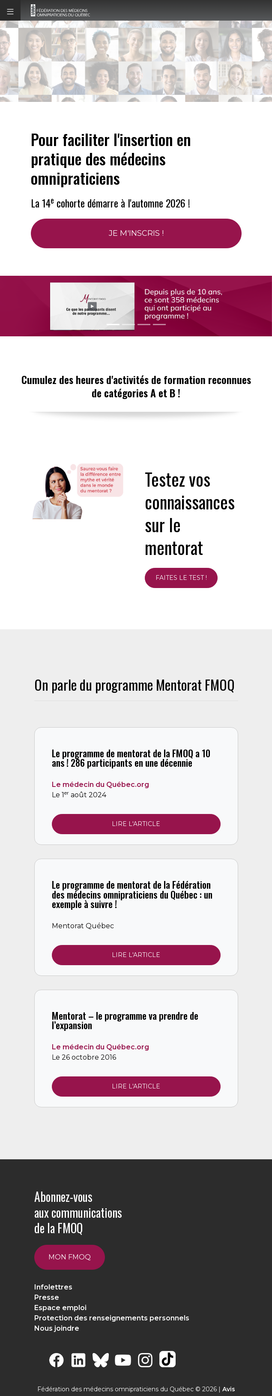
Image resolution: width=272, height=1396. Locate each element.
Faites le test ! (181, 578)
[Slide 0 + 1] (113, 324)
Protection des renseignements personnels (111, 1318)
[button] (10, 10)
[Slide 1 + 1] (128, 324)
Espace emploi (60, 1308)
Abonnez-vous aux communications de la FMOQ (78, 1212)
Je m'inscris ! (136, 233)
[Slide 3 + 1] (159, 324)
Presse (46, 1297)
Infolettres (53, 1287)
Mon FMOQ (69, 1257)
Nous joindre (56, 1328)
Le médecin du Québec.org (100, 784)
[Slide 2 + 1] (143, 324)
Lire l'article (136, 824)
